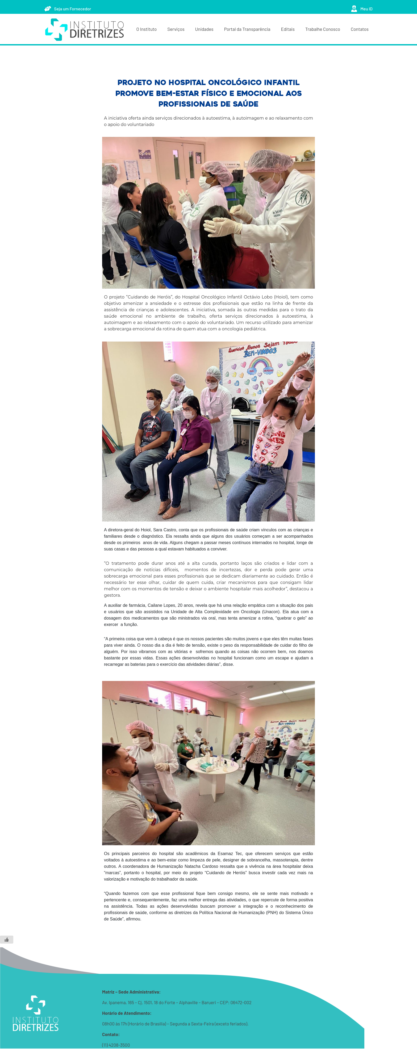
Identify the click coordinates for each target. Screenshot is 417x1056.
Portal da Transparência (247, 29)
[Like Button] (6, 940)
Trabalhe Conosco (322, 29)
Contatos (360, 29)
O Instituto (146, 29)
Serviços (175, 29)
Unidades (204, 29)
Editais (288, 29)
